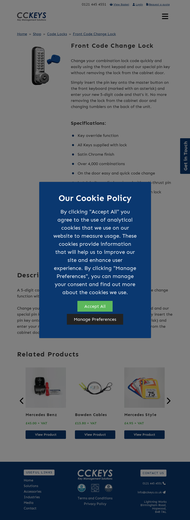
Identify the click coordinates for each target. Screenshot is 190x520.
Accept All (95, 306)
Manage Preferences (95, 319)
